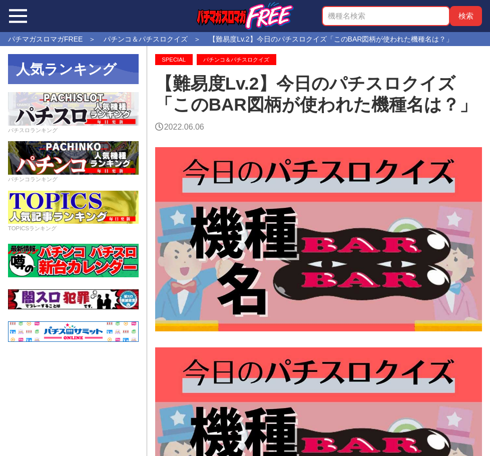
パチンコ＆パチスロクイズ (236, 60)
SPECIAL (174, 60)
